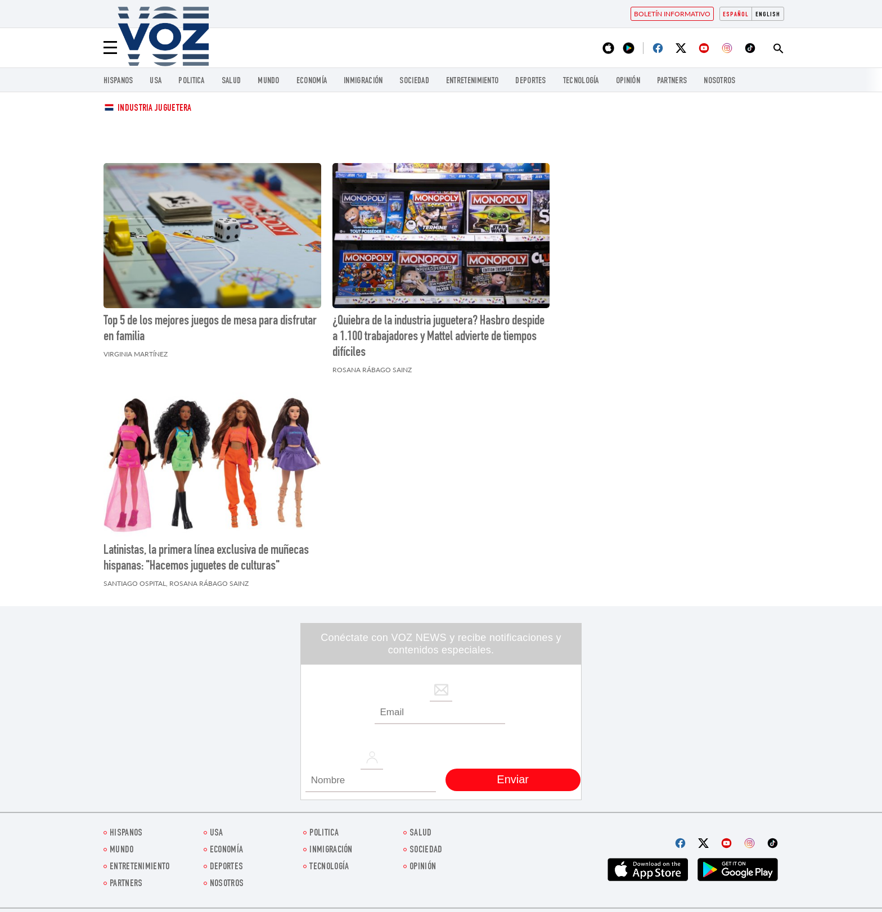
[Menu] (110, 48)
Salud (231, 81)
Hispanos (118, 81)
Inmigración (363, 81)
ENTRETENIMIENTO (472, 81)
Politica (191, 81)
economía (311, 81)
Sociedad (414, 81)
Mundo (269, 81)
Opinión (628, 81)
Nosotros (719, 81)
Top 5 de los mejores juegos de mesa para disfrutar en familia (210, 329)
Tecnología (581, 81)
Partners (672, 81)
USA (155, 81)
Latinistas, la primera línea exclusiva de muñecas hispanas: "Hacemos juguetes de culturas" (206, 559)
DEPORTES (530, 81)
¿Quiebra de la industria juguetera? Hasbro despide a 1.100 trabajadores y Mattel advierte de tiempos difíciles (438, 337)
